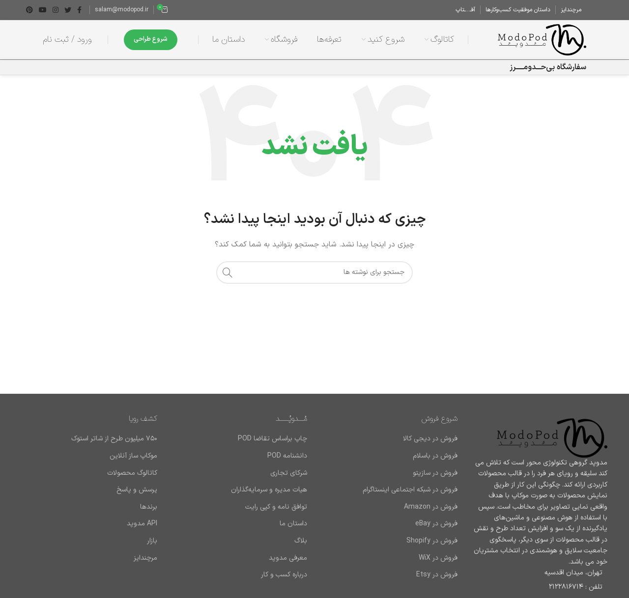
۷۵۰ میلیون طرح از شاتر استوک (114, 439)
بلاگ (300, 541)
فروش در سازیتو (435, 473)
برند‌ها (148, 507)
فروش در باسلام (435, 456)
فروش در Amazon (430, 507)
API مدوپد (142, 524)
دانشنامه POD (287, 456)
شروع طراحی (151, 39)
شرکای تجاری (288, 473)
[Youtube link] (43, 9)
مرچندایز (145, 558)
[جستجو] (314, 272)
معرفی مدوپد (288, 558)
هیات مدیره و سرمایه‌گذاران (269, 490)
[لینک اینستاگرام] (55, 9)
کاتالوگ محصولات (132, 473)
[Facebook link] (79, 9)
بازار (152, 541)
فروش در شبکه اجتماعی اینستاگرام (410, 490)
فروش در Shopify (431, 541)
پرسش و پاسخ (136, 490)
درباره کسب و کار (284, 575)
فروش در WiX (438, 558)
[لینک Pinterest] (29, 9)
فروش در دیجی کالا (430, 439)
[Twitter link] (67, 9)
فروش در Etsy (436, 575)
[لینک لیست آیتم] (540, 587)
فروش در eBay (436, 524)
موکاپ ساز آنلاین (133, 456)
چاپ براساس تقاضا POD (272, 439)
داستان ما (293, 524)
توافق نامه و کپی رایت (276, 507)
